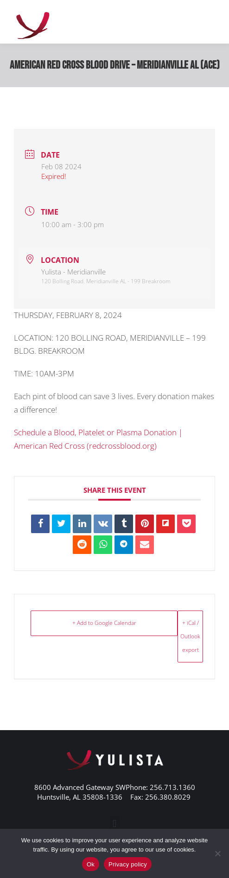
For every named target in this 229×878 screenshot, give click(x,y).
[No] (217, 853)
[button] (114, 823)
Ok (91, 864)
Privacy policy (127, 864)
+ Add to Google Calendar (104, 623)
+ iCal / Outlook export (190, 636)
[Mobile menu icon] (210, 22)
